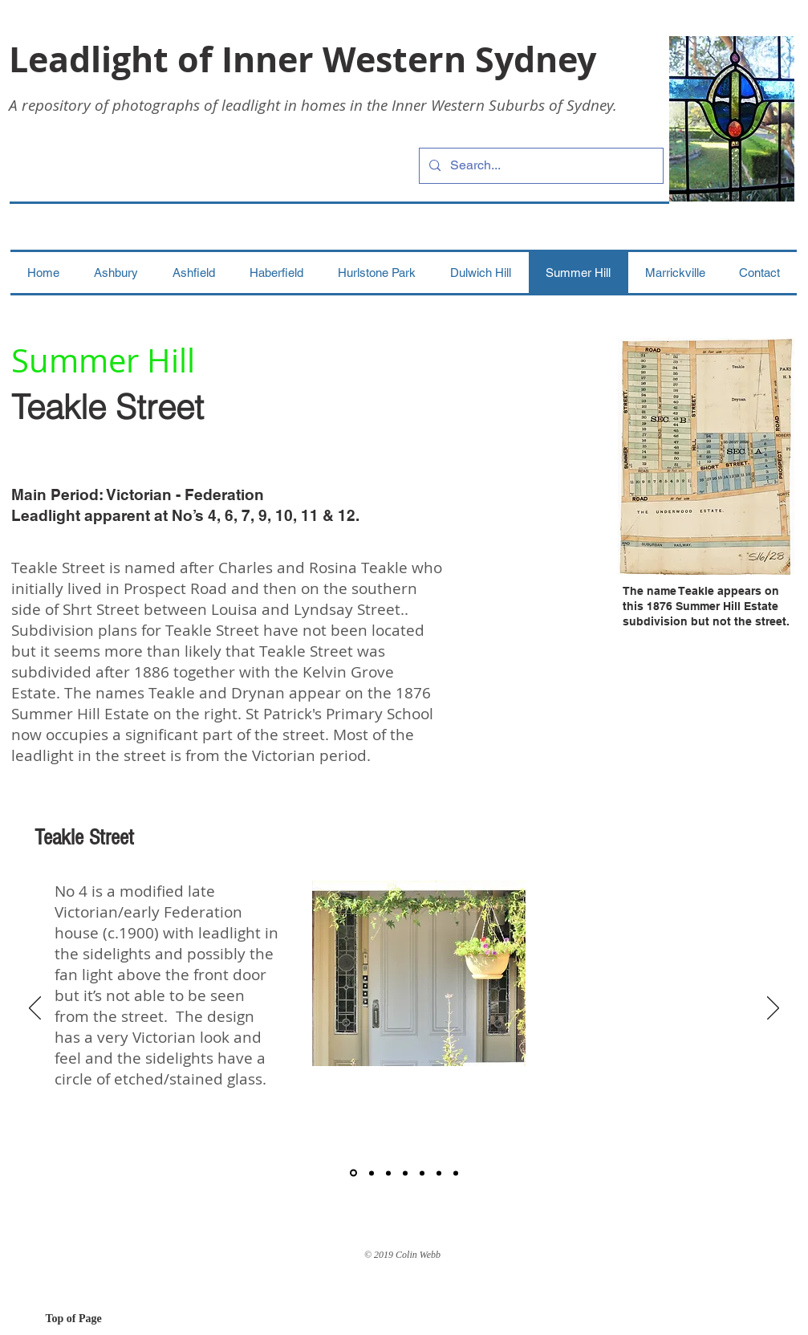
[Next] (773, 1009)
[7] (455, 1172)
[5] (422, 1172)
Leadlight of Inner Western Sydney (302, 59)
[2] (371, 1172)
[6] (438, 1172)
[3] (388, 1172)
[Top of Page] (103, 1319)
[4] (405, 1172)
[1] (353, 1173)
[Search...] (539, 166)
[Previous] (35, 1009)
